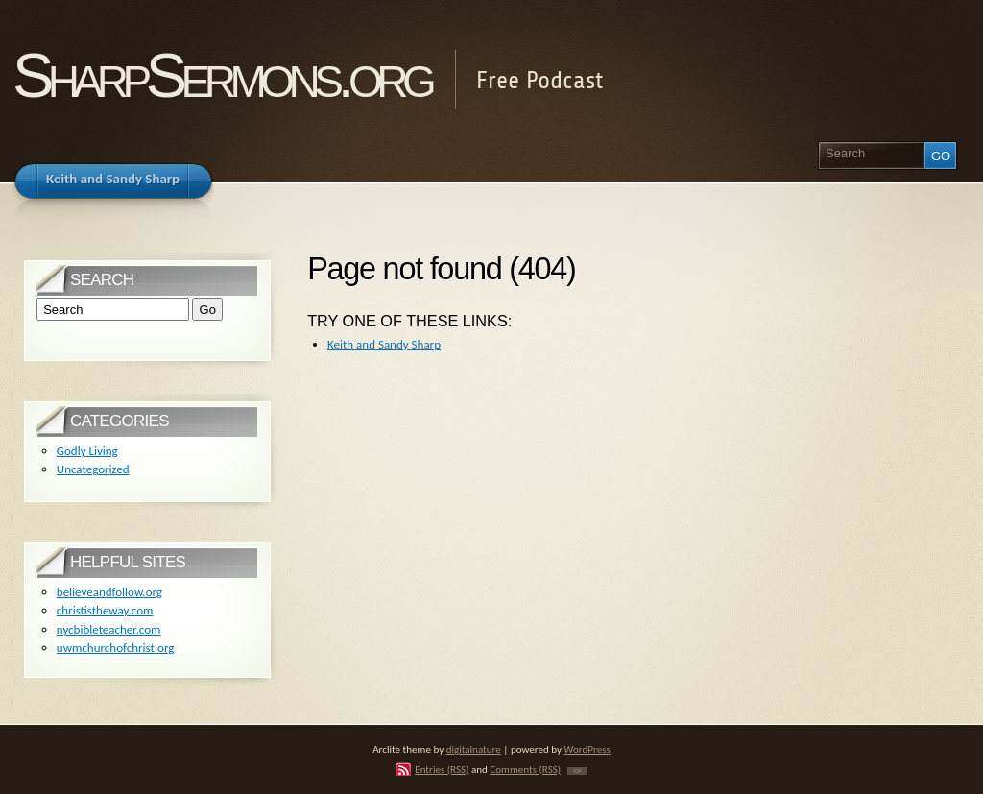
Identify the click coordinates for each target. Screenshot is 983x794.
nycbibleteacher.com (109, 629)
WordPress (587, 749)
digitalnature (473, 749)
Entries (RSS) (441, 769)
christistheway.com (105, 610)
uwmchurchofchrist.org (116, 647)
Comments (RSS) (525, 769)
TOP (577, 771)
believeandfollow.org (109, 592)
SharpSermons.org (221, 75)
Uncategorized (93, 469)
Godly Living (87, 451)
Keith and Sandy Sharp (384, 344)
